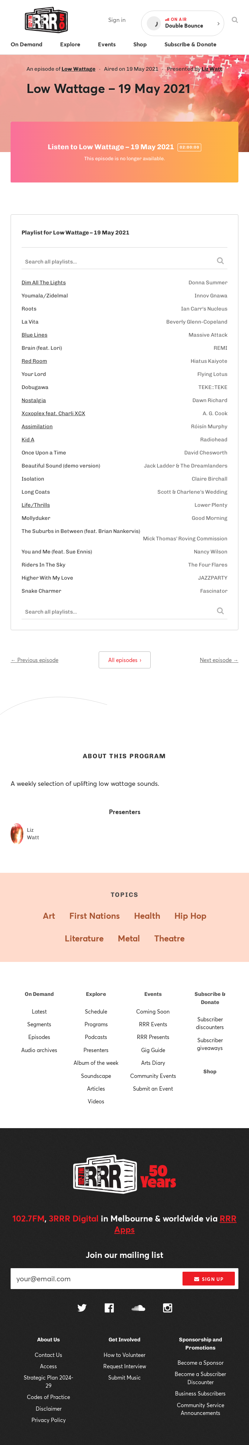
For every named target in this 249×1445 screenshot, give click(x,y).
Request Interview (124, 1366)
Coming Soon (153, 1011)
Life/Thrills (36, 505)
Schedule (96, 1011)
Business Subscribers (200, 1393)
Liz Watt (212, 69)
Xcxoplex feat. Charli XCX (53, 413)
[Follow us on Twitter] (82, 1308)
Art (49, 915)
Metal (129, 938)
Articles (96, 1088)
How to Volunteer (124, 1354)
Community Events (153, 1075)
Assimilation (37, 426)
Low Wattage (78, 69)
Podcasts (96, 1036)
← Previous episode (34, 659)
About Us (48, 1339)
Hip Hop (190, 915)
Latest (39, 1011)
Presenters (96, 1050)
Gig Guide (153, 1050)
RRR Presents (153, 1036)
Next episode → (219, 659)
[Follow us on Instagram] (167, 1309)
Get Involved (124, 1339)
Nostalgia (34, 400)
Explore (96, 994)
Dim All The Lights (44, 282)
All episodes (124, 659)
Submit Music (124, 1377)
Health (147, 915)
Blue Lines (34, 335)
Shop (209, 1071)
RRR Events (153, 1024)
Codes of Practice (48, 1396)
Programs (96, 1024)
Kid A (28, 439)
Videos (96, 1101)
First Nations (94, 915)
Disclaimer (49, 1408)
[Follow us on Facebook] (109, 1309)
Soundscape (96, 1075)
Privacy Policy (48, 1419)
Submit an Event (153, 1088)
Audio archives (39, 1050)
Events (153, 994)
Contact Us (48, 1354)
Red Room (34, 361)
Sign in (117, 19)
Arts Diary (153, 1062)
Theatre (169, 938)
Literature (84, 938)
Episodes (39, 1036)
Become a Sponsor (201, 1362)
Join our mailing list (124, 1254)
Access (48, 1366)
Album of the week (96, 1062)
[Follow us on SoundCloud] (138, 1309)
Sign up (209, 1279)
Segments (39, 1024)
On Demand (39, 994)
